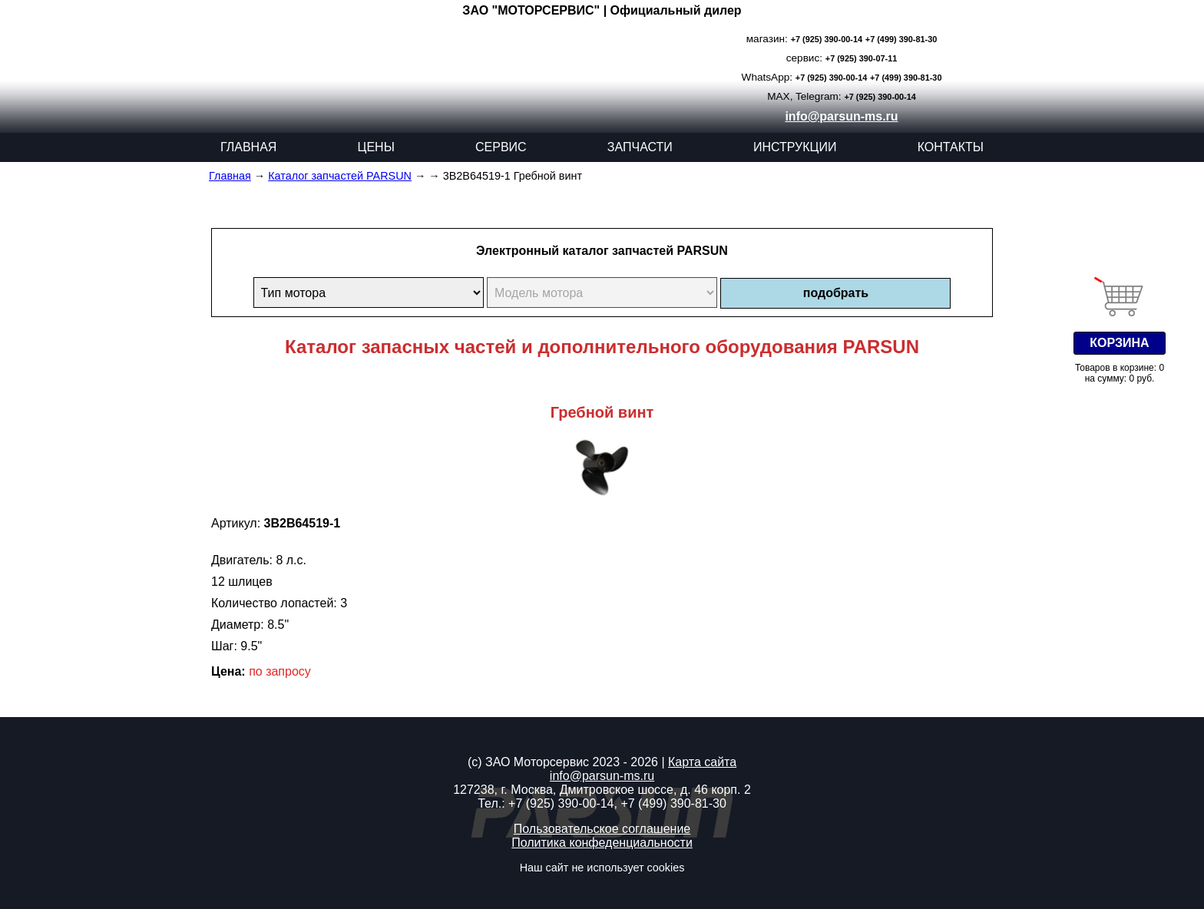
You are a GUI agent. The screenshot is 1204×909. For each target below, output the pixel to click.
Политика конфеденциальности (602, 842)
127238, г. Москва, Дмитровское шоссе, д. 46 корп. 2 (602, 789)
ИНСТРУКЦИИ (795, 147)
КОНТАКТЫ (951, 147)
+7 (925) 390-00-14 (826, 39)
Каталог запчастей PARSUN (340, 176)
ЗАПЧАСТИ (640, 147)
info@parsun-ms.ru (841, 116)
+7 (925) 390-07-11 (861, 58)
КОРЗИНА (1119, 342)
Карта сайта (702, 762)
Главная (230, 176)
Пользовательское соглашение (602, 828)
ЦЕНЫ (376, 147)
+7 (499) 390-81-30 (901, 39)
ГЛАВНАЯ (248, 147)
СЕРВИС (501, 147)
